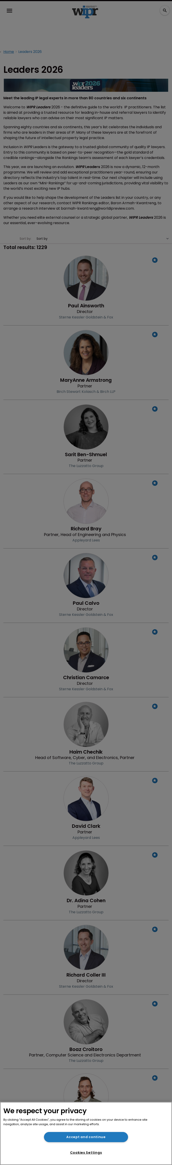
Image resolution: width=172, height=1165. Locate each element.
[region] (86, 1133)
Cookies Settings (86, 1152)
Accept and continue (86, 1137)
